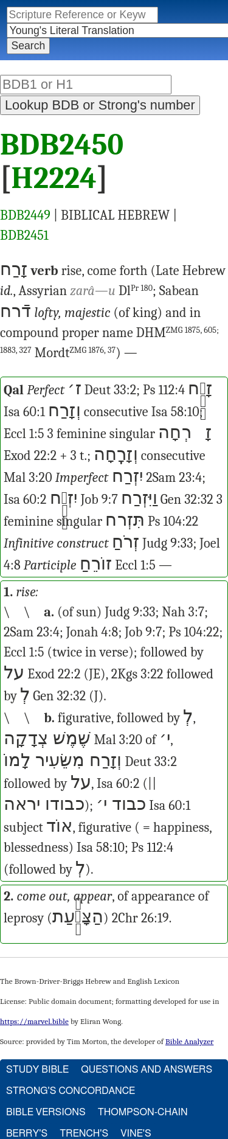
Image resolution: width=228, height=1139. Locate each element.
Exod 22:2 (30, 456)
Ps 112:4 (164, 390)
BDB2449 (25, 215)
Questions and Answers (146, 1070)
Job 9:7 (99, 499)
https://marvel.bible (34, 1021)
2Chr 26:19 (140, 918)
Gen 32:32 (187, 499)
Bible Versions (46, 1112)
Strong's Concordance (70, 1091)
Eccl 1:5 (24, 434)
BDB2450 (61, 144)
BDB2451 (24, 235)
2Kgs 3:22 (137, 674)
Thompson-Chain (143, 1112)
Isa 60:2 (25, 499)
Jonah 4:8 (92, 632)
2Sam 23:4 (174, 478)
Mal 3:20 (28, 478)
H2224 (54, 178)
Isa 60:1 (24, 412)
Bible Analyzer (189, 1041)
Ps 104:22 (173, 521)
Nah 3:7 (183, 612)
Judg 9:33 (167, 543)
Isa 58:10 (175, 412)
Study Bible (37, 1070)
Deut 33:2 (110, 390)
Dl (136, 291)
